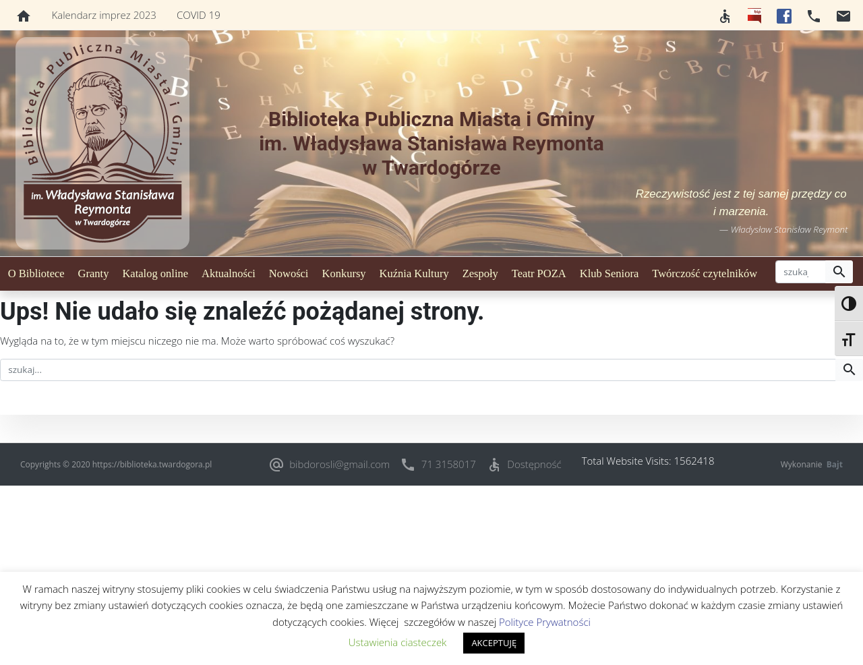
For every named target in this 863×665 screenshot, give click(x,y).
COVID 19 (198, 15)
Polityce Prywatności (545, 622)
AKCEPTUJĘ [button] (493, 643)
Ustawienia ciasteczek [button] (398, 642)
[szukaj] (800, 271)
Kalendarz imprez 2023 (104, 15)
